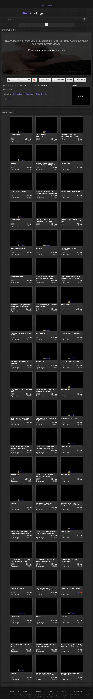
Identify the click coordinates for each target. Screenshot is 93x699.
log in (39, 50)
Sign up (43, 5)
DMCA (64, 691)
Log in (50, 5)
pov (10, 99)
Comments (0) (80, 80)
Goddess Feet (17, 94)
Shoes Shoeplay (41, 94)
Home (12, 691)
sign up (51, 50)
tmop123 (75, 85)
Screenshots (59, 80)
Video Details (45, 80)
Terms (51, 691)
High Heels (29, 94)
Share (69, 80)
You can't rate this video (9, 80)
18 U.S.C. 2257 (78, 691)
